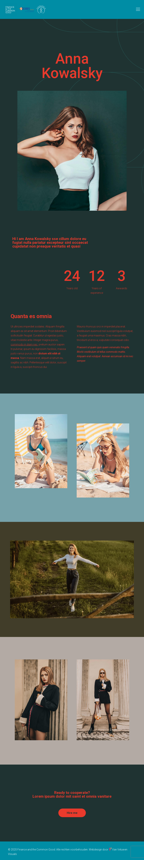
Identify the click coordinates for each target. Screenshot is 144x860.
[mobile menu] (138, 9)
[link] (72, 151)
